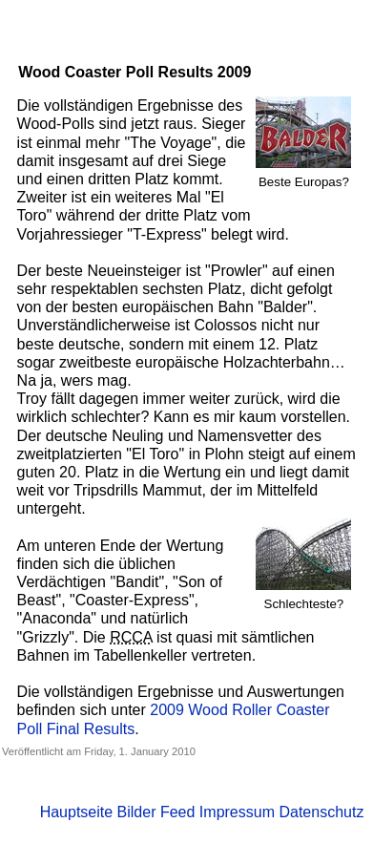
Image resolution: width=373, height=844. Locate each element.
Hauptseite (77, 812)
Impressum (237, 812)
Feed (177, 812)
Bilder (136, 812)
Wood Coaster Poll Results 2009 (134, 72)
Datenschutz (321, 812)
